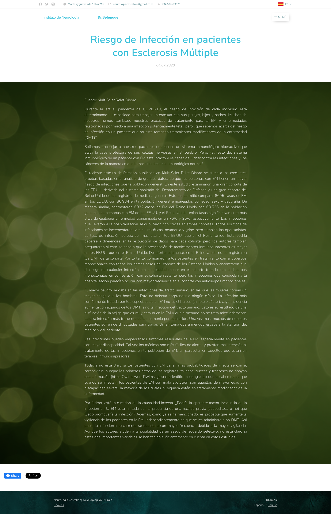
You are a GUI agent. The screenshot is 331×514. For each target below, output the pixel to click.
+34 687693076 (171, 4)
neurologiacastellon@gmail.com (133, 4)
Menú (280, 17)
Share (12, 475)
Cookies (59, 505)
